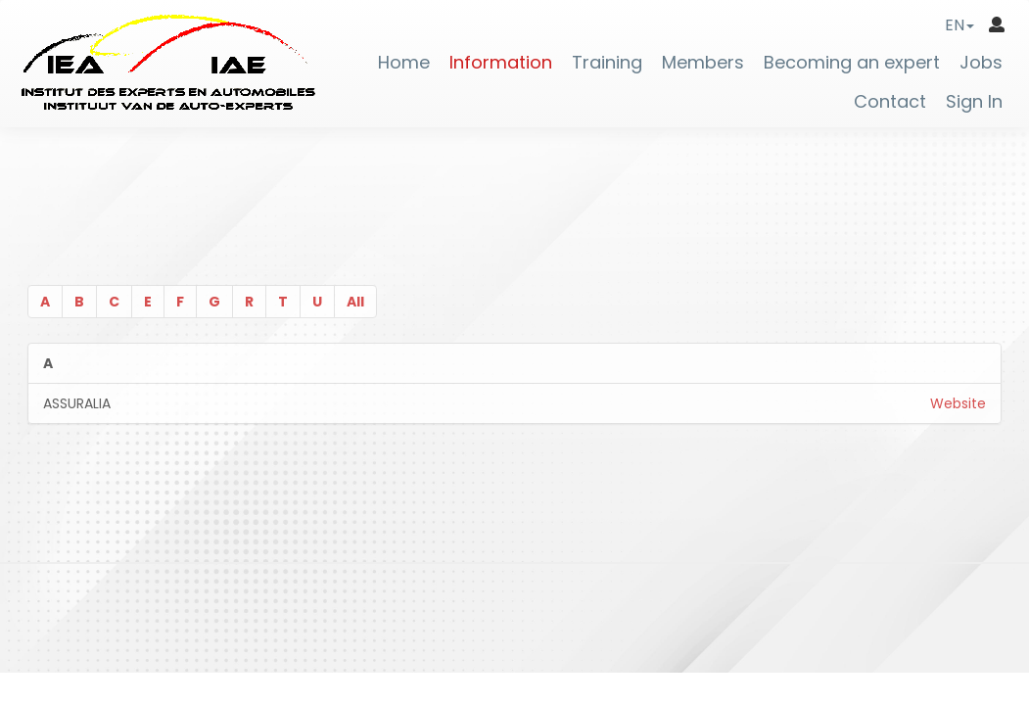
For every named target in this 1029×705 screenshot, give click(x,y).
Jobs (981, 62)
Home (404, 62)
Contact (890, 102)
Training (607, 62)
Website (958, 403)
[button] (959, 25)
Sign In (974, 102)
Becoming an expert (852, 62)
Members (703, 62)
